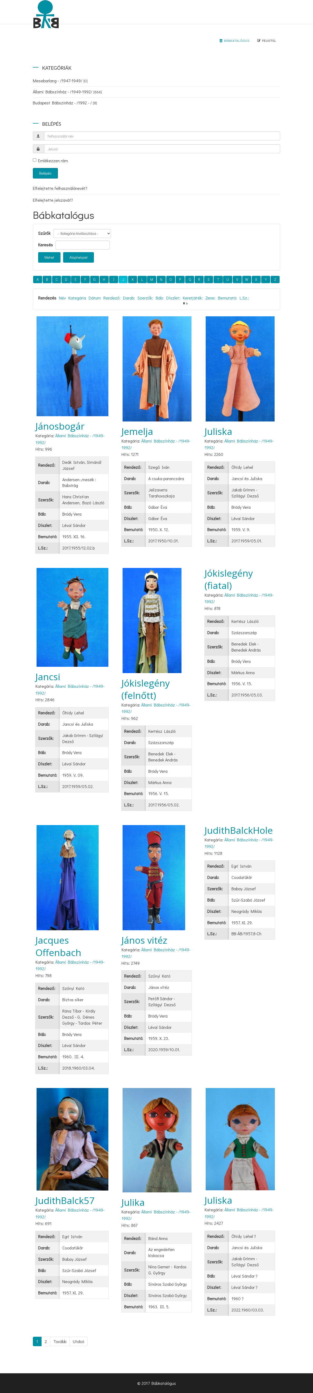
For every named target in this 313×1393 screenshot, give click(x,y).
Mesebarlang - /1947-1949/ (60, 80)
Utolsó (78, 1341)
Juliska (218, 431)
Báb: (160, 298)
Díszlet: (173, 298)
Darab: (129, 298)
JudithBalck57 (65, 1200)
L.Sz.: (244, 298)
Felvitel (266, 40)
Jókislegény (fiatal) (229, 579)
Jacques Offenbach (58, 946)
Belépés (45, 173)
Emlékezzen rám (50, 160)
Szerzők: (145, 298)
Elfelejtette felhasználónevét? (60, 188)
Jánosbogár (60, 426)
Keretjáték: (193, 298)
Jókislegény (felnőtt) (146, 689)
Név (62, 298)
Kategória (77, 298)
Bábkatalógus (234, 40)
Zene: (210, 298)
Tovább (59, 1341)
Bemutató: (227, 298)
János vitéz (144, 940)
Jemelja (137, 431)
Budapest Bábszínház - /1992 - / (65, 102)
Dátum (95, 298)
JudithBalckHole (239, 830)
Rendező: (111, 298)
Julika (133, 1202)
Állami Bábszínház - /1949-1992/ (67, 91)
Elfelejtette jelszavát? (53, 200)
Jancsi (48, 676)
